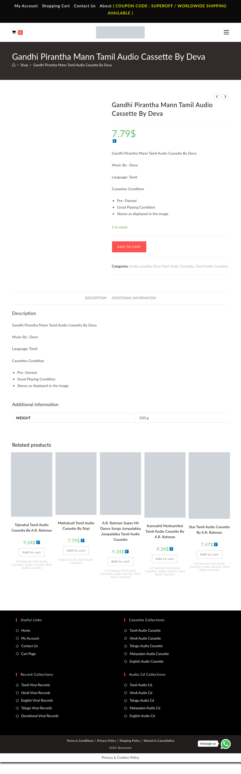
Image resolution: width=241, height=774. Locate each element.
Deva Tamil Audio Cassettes (173, 266)
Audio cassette (140, 266)
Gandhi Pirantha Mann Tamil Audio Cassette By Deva (72, 65)
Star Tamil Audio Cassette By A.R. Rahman (209, 530)
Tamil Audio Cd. (141, 685)
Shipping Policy (129, 741)
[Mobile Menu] (226, 32)
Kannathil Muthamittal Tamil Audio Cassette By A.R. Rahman (164, 531)
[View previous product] (217, 96)
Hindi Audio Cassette (145, 638)
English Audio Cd (142, 716)
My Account (26, 5)
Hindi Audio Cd (141, 693)
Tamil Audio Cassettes (212, 266)
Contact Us (85, 5)
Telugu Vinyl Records (36, 708)
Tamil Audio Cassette (145, 630)
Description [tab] (96, 298)
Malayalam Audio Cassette (149, 654)
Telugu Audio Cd (142, 700)
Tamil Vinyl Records (35, 685)
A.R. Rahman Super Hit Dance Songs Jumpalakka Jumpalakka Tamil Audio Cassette (120, 531)
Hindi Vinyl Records (35, 693)
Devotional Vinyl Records (40, 716)
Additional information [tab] (134, 298)
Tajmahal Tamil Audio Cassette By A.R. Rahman (32, 527)
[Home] (13, 65)
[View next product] (225, 96)
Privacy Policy (106, 741)
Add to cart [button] (32, 552)
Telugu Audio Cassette (146, 646)
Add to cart (129, 247)
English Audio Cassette (146, 661)
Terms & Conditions (80, 741)
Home (25, 630)
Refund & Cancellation (159, 741)
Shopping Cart (56, 5)
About (106, 5)
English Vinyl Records (37, 700)
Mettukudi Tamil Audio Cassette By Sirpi (76, 526)
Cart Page (28, 654)
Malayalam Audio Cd (145, 708)
